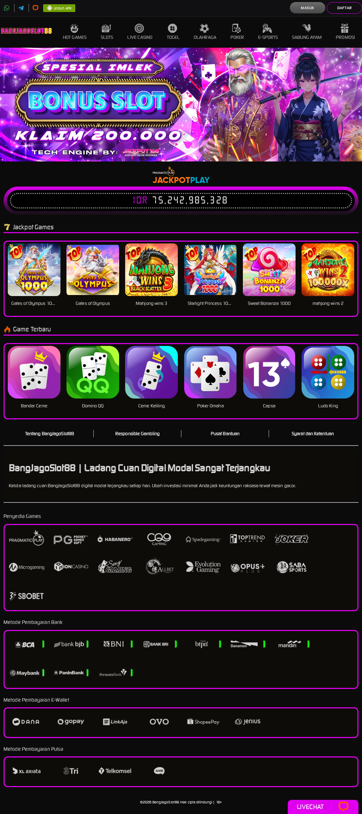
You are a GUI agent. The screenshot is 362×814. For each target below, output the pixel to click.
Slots (107, 32)
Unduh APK (59, 8)
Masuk (307, 8)
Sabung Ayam (307, 32)
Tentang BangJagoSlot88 (49, 434)
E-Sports (268, 32)
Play (200, 180)
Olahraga (205, 32)
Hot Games (75, 32)
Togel (173, 32)
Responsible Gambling (137, 434)
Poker (237, 32)
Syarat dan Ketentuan (313, 434)
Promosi (345, 32)
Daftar (344, 8)
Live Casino (139, 32)
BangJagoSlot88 (165, 802)
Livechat (323, 807)
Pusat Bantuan (225, 434)
